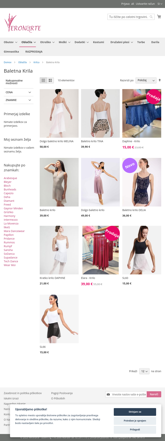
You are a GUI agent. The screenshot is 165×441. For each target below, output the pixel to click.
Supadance (10, 257)
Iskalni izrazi (11, 398)
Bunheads (10, 189)
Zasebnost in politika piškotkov (23, 393)
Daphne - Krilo (131, 141)
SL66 (43, 347)
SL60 (125, 278)
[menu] (82, 47)
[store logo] (23, 22)
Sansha (8, 250)
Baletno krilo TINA (92, 141)
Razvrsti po (127, 80)
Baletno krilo (47, 210)
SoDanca (9, 253)
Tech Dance (11, 261)
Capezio (9, 193)
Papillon (9, 235)
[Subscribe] (154, 394)
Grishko (8, 212)
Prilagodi (135, 429)
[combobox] (131, 17)
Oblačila (22, 62)
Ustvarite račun (145, 3)
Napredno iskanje (15, 403)
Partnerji (9, 425)
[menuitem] (9, 42)
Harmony (9, 216)
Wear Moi (9, 265)
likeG (7, 227)
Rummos (9, 242)
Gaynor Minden (13, 208)
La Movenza (11, 223)
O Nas (7, 419)
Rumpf (8, 246)
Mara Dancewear (14, 231)
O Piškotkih (58, 398)
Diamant (9, 201)
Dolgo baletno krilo (93, 210)
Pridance (9, 238)
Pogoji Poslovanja (62, 393)
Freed (7, 204)
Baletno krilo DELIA (134, 210)
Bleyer (8, 182)
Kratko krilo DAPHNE (52, 278)
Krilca (37, 62)
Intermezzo (11, 219)
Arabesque (10, 178)
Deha (7, 197)
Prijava (125, 3)
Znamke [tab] (11, 100)
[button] (160, 4)
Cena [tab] (9, 92)
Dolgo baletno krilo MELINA (56, 141)
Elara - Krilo (88, 278)
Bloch (7, 185)
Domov (8, 62)
